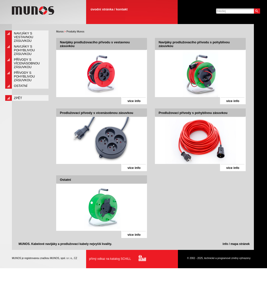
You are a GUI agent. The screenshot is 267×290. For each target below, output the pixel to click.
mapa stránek (240, 244)
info (225, 244)
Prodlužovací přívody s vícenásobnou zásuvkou (96, 113)
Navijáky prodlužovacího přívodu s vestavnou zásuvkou (95, 44)
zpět (18, 98)
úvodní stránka (102, 9)
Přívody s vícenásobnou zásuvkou (27, 63)
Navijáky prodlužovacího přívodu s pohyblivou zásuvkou (194, 44)
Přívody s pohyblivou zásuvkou (24, 76)
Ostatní (65, 180)
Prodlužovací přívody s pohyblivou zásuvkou (193, 113)
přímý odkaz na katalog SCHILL (116, 259)
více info (134, 101)
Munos (60, 31)
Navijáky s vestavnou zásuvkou (23, 37)
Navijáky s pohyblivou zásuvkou (24, 50)
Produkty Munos (75, 31)
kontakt (121, 9)
